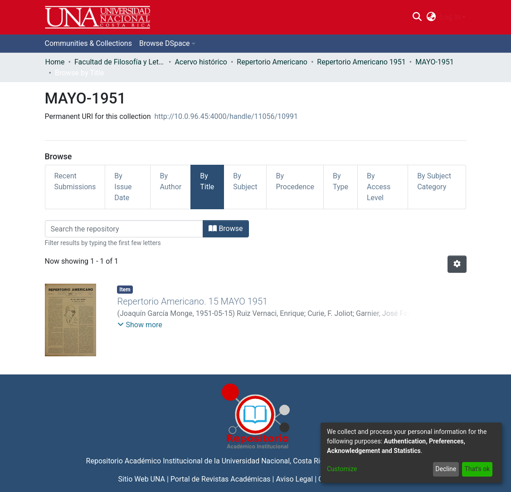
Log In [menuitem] (450, 17)
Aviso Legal (294, 479)
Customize (342, 468)
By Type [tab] (340, 181)
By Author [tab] (170, 181)
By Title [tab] (207, 181)
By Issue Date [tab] (122, 187)
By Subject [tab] (245, 181)
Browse (226, 228)
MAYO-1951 (434, 62)
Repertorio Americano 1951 (361, 62)
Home (55, 62)
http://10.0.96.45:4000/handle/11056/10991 (226, 116)
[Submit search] (417, 17)
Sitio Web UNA (141, 479)
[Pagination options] (457, 264)
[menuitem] (431, 17)
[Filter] (124, 228)
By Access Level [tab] (378, 187)
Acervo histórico (201, 62)
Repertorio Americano (272, 62)
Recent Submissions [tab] (75, 181)
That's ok (477, 468)
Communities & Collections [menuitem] (88, 43)
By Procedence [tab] (295, 181)
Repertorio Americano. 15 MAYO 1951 (192, 301)
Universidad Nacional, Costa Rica (275, 461)
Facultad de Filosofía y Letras (119, 62)
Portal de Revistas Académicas (220, 479)
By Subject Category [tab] (434, 181)
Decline (445, 468)
